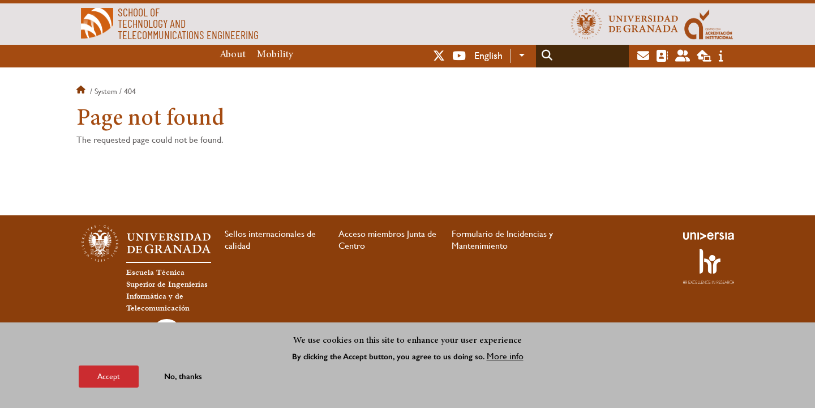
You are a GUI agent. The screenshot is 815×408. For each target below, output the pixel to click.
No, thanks (183, 376)
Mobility (275, 55)
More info (505, 356)
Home (82, 91)
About (233, 55)
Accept (108, 376)
